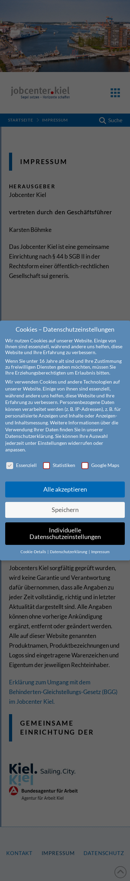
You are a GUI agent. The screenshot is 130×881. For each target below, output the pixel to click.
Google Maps (100, 457)
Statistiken (59, 457)
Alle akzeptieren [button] (65, 481)
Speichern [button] (65, 501)
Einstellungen (52, 435)
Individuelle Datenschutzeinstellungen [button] (65, 525)
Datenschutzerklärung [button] (69, 544)
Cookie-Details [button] (33, 544)
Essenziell (21, 457)
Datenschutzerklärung (29, 428)
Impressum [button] (100, 544)
